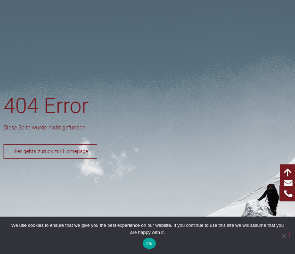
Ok (149, 243)
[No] (284, 235)
